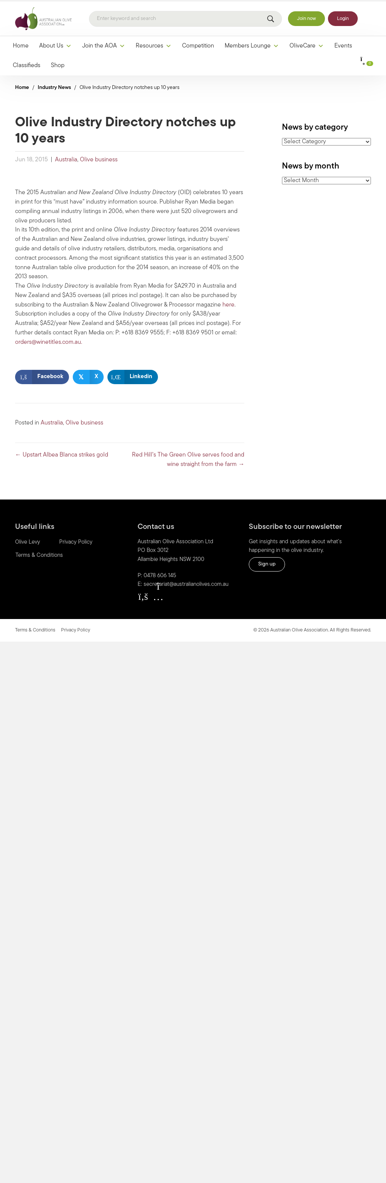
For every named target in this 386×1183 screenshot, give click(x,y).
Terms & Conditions (35, 629)
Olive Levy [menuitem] (27, 541)
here (228, 304)
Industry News (54, 86)
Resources (154, 45)
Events (343, 45)
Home (21, 45)
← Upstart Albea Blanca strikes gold (61, 454)
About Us (55, 45)
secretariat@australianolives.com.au (186, 583)
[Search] (185, 18)
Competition (198, 45)
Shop (57, 64)
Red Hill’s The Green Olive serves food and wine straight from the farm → (188, 459)
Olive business (99, 159)
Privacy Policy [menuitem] (75, 541)
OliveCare (307, 45)
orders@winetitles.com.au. (48, 341)
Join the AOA (103, 45)
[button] (143, 595)
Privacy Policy (75, 629)
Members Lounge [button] (252, 45)
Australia (66, 159)
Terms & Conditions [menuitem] (39, 554)
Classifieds (26, 64)
